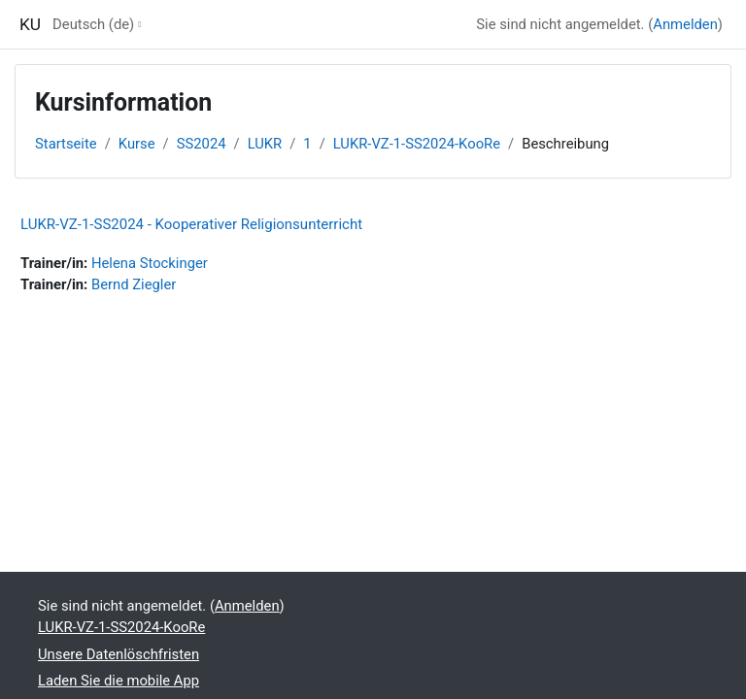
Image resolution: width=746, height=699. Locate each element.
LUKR (265, 143)
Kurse (137, 143)
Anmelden (685, 24)
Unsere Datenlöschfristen (118, 654)
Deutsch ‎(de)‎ (93, 24)
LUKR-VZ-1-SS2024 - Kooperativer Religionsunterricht (191, 224)
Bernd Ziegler (133, 284)
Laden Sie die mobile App (118, 680)
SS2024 (201, 143)
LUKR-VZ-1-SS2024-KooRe (416, 143)
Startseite (66, 143)
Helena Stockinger (149, 263)
